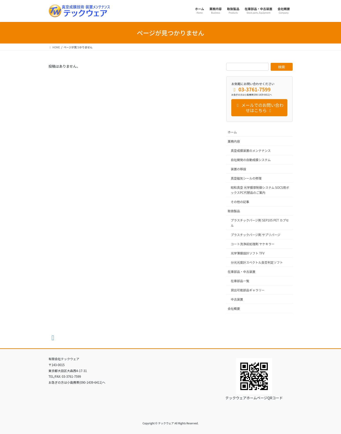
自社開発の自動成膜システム (251, 160)
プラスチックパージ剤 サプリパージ (256, 234)
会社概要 (234, 308)
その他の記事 (240, 202)
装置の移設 (238, 169)
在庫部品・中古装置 (241, 271)
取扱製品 (234, 211)
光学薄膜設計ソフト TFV (247, 253)
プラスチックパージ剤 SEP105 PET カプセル (260, 222)
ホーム (232, 132)
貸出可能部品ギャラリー (248, 290)
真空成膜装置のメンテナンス (251, 150)
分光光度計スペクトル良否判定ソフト (257, 262)
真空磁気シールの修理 (246, 178)
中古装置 (237, 299)
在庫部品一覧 (240, 281)
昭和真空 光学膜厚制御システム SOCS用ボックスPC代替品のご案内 (260, 190)
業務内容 (234, 141)
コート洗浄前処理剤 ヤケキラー (253, 244)
